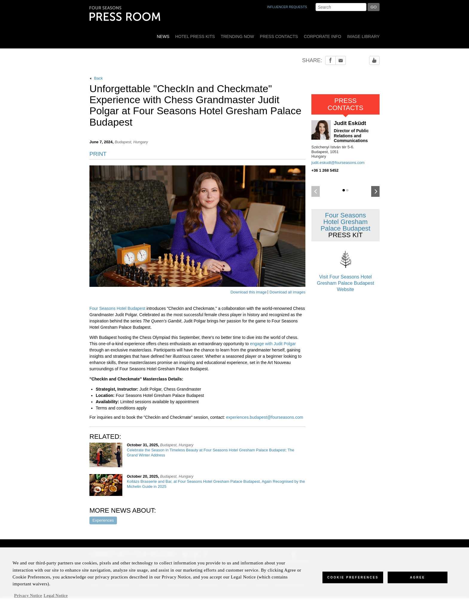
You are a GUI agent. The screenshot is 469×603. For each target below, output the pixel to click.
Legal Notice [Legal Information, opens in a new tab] (56, 598)
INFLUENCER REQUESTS (287, 7)
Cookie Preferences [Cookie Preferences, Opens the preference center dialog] (352, 580)
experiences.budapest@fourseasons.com (264, 417)
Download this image (249, 292)
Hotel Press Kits (195, 36)
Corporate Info (322, 36)
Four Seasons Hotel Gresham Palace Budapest (345, 225)
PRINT (97, 154)
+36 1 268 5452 (325, 170)
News (163, 36)
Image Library (363, 36)
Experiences (103, 520)
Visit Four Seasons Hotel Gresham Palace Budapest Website (345, 269)
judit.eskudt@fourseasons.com (338, 162)
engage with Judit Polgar (273, 343)
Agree (417, 580)
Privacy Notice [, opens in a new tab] (28, 598)
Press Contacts (279, 36)
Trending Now (237, 36)
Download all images (287, 292)
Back (96, 78)
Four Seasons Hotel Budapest (117, 308)
